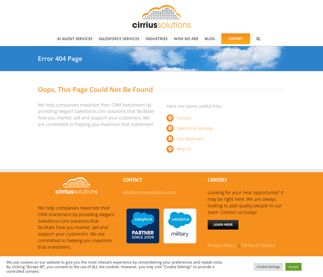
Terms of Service (258, 245)
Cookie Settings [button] (268, 266)
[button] (258, 38)
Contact (184, 118)
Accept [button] (293, 266)
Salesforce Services (195, 128)
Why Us (184, 149)
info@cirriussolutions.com (149, 192)
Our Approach (190, 138)
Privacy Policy (222, 245)
